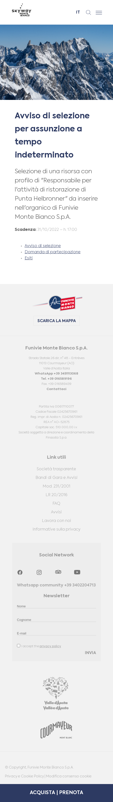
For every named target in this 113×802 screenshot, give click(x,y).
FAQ (56, 504)
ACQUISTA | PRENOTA (56, 792)
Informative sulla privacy (56, 530)
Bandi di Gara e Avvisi (56, 478)
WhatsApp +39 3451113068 (56, 373)
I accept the (39, 646)
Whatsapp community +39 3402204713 (56, 585)
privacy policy (50, 646)
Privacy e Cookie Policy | (25, 776)
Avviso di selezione (43, 246)
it (78, 13)
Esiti (29, 258)
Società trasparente (56, 469)
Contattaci (56, 389)
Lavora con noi (56, 521)
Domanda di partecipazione (53, 252)
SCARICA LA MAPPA (56, 321)
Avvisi (56, 512)
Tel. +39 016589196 (56, 378)
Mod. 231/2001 (56, 486)
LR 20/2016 (56, 495)
